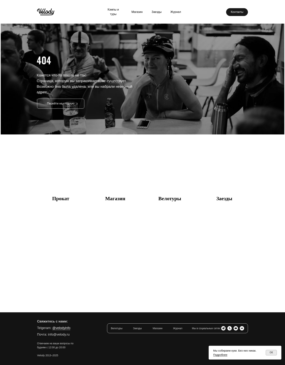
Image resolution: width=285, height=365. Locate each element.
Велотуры (169, 198)
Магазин (115, 198)
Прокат (60, 198)
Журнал (177, 328)
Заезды (224, 198)
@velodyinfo (61, 328)
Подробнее (220, 354)
